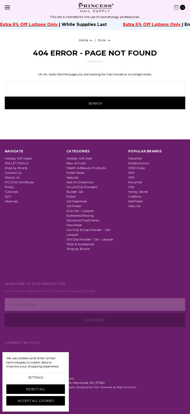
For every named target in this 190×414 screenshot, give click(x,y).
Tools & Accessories (80, 244)
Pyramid (135, 182)
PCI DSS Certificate (19, 182)
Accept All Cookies (36, 401)
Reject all (35, 389)
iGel (131, 187)
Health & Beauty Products (86, 168)
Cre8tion (135, 196)
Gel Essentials (76, 201)
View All (134, 206)
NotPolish (135, 201)
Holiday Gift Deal (79, 158)
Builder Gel (74, 192)
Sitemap (11, 201)
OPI (131, 177)
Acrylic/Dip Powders (81, 187)
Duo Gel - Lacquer (80, 211)
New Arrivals (76, 163)
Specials (72, 177)
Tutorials (11, 192)
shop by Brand (16, 168)
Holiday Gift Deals (18, 158)
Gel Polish (74, 206)
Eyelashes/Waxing (80, 215)
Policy (9, 187)
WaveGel (135, 158)
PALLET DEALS (16, 163)
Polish (71, 196)
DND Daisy (136, 168)
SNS (131, 173)
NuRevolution (138, 163)
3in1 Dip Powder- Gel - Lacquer (89, 239)
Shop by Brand (77, 249)
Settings (35, 377)
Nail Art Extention (80, 182)
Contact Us (13, 173)
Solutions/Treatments (82, 220)
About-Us (12, 177)
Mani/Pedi (74, 225)
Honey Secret (138, 192)
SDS (8, 196)
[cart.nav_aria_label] (181, 7)
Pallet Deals (75, 173)
